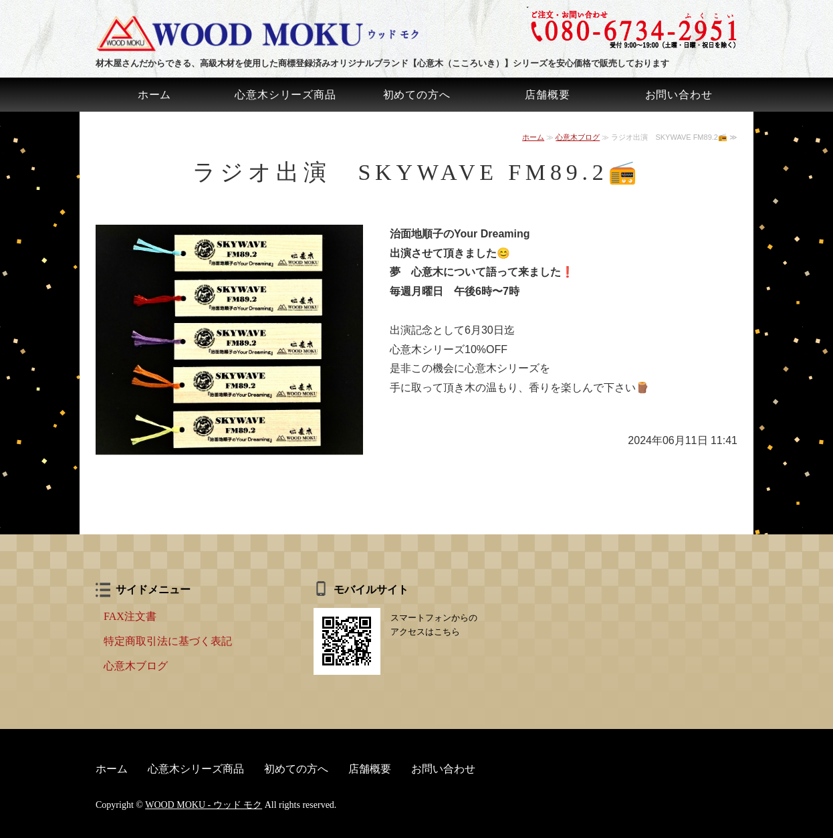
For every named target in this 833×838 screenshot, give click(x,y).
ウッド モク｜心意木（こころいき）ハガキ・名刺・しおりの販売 (263, 33)
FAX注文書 (130, 616)
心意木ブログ (578, 137)
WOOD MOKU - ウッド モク (203, 805)
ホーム (154, 94)
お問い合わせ (679, 94)
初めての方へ (417, 94)
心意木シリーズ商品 (285, 94)
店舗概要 (547, 94)
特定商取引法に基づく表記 (168, 641)
